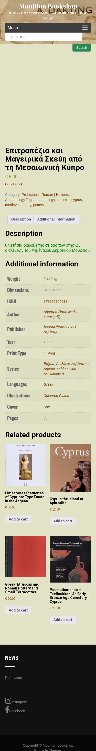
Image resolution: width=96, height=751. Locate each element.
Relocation (13, 678)
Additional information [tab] (56, 219)
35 (46, 418)
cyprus (76, 200)
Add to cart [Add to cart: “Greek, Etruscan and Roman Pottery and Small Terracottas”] (18, 610)
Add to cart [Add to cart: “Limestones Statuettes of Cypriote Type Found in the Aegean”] (18, 519)
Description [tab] (21, 219)
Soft (47, 407)
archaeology (45, 200)
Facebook (15, 709)
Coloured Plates (56, 396)
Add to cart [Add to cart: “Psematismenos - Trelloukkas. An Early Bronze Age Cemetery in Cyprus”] (62, 620)
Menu (13, 27)
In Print (49, 353)
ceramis (63, 200)
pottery (38, 205)
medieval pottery (18, 205)
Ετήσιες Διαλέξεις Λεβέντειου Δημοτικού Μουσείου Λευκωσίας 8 (66, 369)
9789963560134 (56, 301)
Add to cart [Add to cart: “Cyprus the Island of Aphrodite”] (62, 521)
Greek (48, 384)
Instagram (16, 700)
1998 (47, 342)
